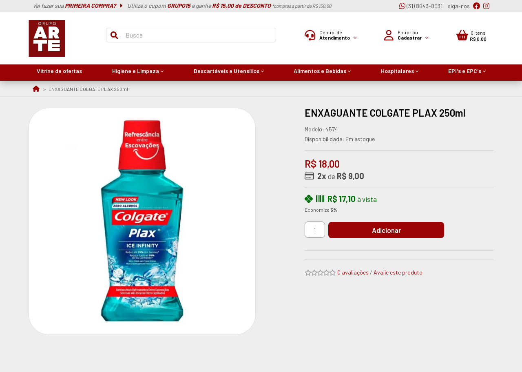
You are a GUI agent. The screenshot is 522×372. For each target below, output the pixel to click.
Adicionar (389, 230)
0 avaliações (353, 272)
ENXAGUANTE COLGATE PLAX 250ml (88, 89)
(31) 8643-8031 (420, 5)
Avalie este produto (398, 272)
